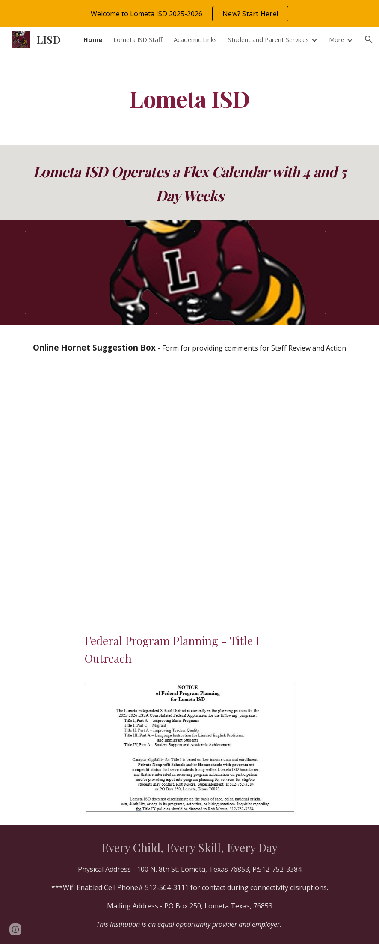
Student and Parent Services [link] (268, 39)
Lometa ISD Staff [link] (138, 39)
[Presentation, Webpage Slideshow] (91, 272)
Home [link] (92, 39)
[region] (189, 13)
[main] (189, 98)
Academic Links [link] (195, 39)
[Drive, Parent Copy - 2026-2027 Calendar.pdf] (189, 483)
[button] (368, 39)
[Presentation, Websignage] (260, 273)
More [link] (336, 39)
